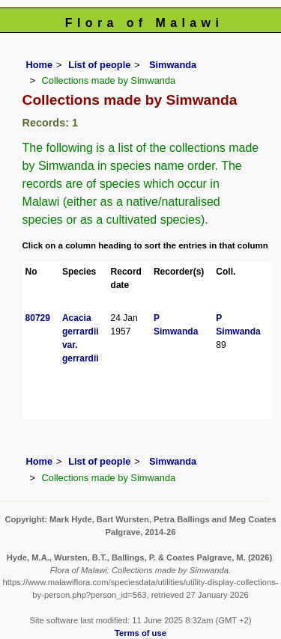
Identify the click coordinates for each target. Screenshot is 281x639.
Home (39, 64)
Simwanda (171, 64)
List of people (99, 64)
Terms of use (140, 633)
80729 (37, 318)
